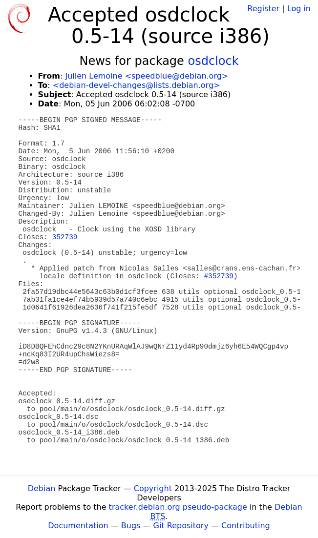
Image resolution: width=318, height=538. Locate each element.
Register (263, 8)
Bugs (131, 525)
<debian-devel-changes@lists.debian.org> (136, 85)
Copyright (153, 488)
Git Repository (181, 525)
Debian (42, 488)
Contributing (245, 525)
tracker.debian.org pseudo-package (178, 507)
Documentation (78, 525)
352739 (65, 237)
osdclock (213, 61)
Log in (299, 8)
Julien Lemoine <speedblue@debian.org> (146, 76)
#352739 (218, 276)
